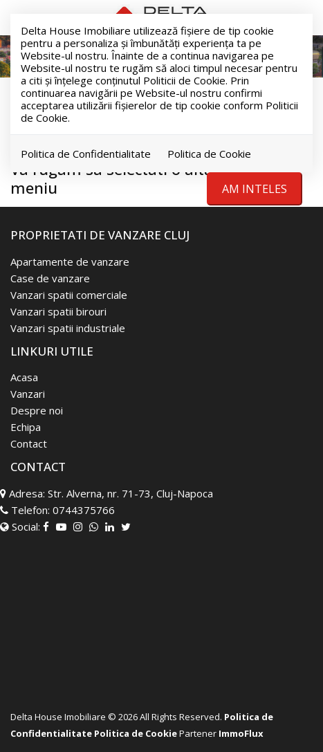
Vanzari (27, 394)
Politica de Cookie (209, 154)
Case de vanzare (50, 278)
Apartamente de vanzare (69, 261)
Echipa (25, 427)
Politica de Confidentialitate (86, 154)
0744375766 (84, 510)
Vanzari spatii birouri (58, 311)
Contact (28, 443)
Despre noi (36, 410)
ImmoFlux (241, 733)
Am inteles (254, 188)
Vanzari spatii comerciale (68, 295)
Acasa (24, 377)
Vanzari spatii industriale (67, 328)
